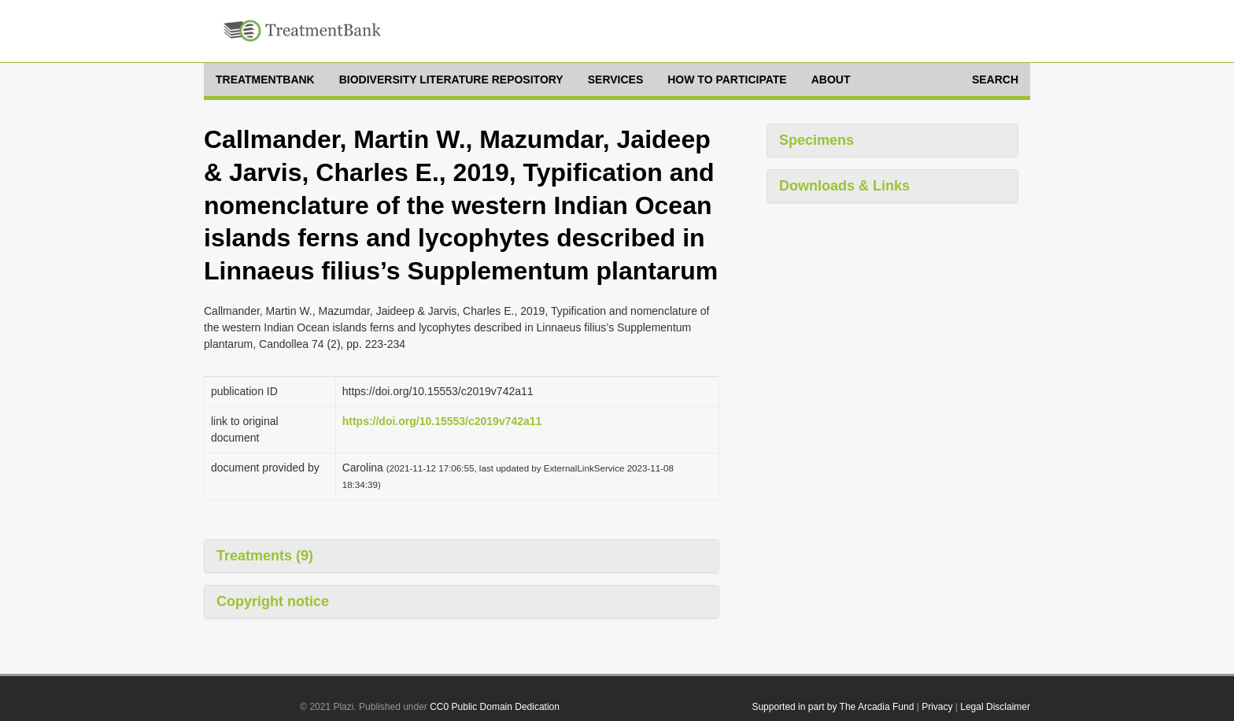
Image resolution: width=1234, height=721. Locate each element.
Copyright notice (272, 601)
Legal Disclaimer (995, 706)
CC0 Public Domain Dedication (495, 706)
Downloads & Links (844, 186)
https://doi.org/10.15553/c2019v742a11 (442, 421)
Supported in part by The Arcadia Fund (833, 706)
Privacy (937, 706)
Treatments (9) (264, 556)
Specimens (816, 140)
